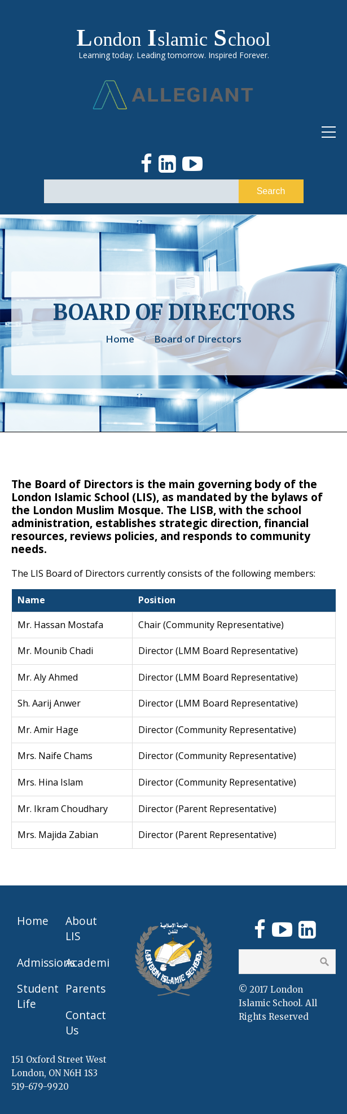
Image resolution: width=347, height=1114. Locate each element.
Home (120, 338)
